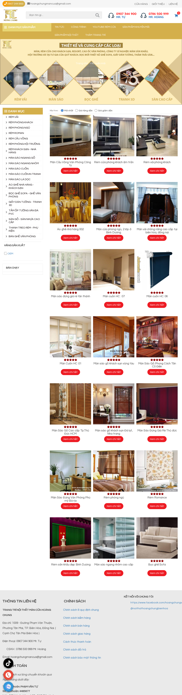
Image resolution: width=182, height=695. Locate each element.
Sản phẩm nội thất (67, 35)
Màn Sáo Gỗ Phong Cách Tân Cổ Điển (157, 365)
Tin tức (59, 27)
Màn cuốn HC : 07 (114, 296)
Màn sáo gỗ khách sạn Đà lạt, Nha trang (114, 432)
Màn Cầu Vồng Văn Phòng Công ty (70, 164)
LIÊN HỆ (173, 4)
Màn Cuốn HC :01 (70, 363)
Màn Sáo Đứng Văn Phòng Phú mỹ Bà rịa (70, 499)
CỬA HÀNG (141, 4)
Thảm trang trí (95, 35)
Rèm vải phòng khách (157, 162)
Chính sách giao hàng (76, 633)
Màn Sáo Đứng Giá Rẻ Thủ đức (157, 430)
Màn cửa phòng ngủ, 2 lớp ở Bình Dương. (113, 231)
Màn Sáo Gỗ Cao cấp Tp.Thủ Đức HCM (70, 432)
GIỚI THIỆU (158, 4)
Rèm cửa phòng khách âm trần (114, 162)
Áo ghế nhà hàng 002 (70, 229)
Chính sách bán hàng (76, 625)
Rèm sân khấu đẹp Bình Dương (70, 564)
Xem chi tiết (70, 170)
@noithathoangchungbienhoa (149, 608)
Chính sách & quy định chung (81, 609)
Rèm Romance (157, 497)
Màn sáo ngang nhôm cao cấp (113, 564)
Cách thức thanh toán (77, 641)
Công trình (78, 27)
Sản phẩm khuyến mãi (136, 27)
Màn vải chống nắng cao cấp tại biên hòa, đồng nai (157, 231)
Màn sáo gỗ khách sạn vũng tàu (113, 363)
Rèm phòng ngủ (114, 497)
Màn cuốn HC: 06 (157, 296)
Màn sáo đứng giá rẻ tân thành (70, 296)
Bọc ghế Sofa (157, 564)
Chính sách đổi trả (74, 649)
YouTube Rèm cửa (104, 27)
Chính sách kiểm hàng (77, 617)
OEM (10, 253)
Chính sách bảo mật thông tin (82, 657)
